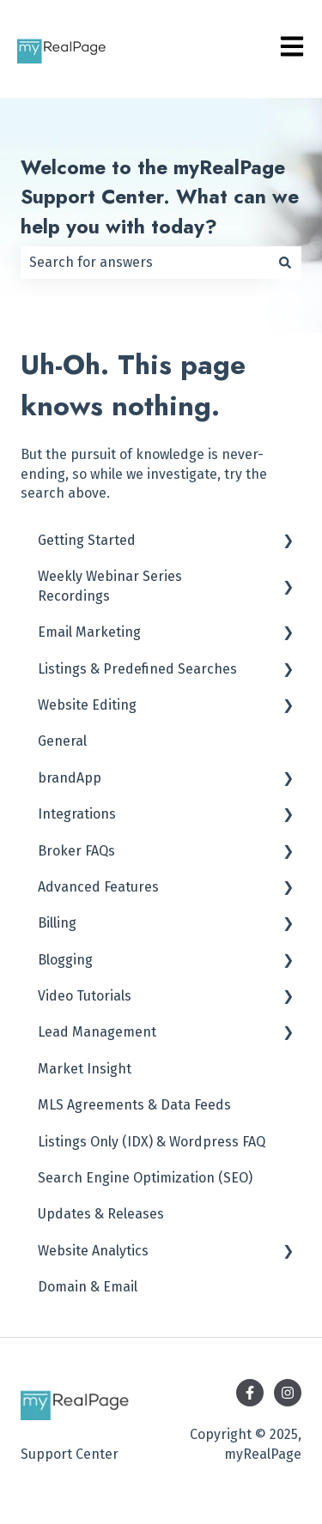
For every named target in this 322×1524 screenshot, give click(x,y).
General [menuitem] (62, 741)
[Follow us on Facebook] (250, 1392)
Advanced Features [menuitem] (98, 887)
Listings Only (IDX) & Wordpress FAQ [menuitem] (151, 1142)
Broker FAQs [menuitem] (76, 851)
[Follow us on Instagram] (287, 1392)
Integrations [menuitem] (77, 814)
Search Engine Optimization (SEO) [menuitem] (145, 1178)
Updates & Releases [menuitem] (101, 1214)
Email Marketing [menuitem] (89, 632)
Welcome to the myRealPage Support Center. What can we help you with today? (160, 197)
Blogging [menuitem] (65, 960)
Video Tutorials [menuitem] (84, 996)
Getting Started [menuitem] (87, 540)
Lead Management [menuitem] (97, 1032)
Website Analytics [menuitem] (93, 1251)
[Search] (285, 262)
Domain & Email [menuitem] (87, 1287)
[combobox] (145, 262)
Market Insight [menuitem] (84, 1069)
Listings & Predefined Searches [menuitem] (137, 669)
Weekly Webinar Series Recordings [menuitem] (110, 585)
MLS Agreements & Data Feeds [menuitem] (134, 1105)
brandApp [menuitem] (69, 778)
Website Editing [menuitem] (87, 705)
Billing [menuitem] (57, 923)
